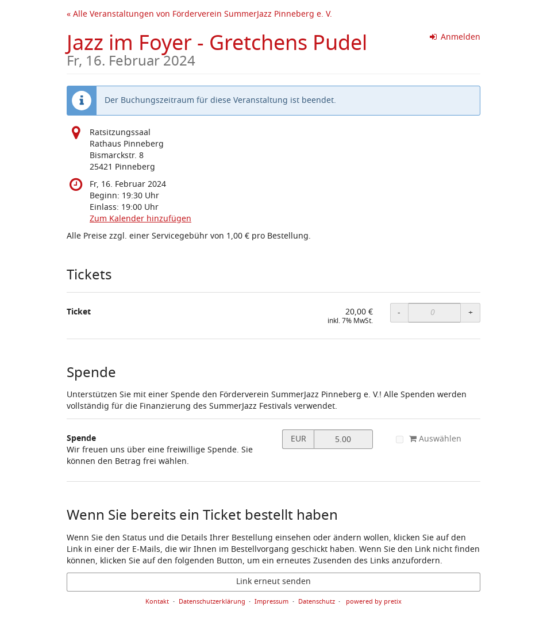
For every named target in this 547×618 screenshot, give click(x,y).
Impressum (271, 601)
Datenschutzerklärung (212, 601)
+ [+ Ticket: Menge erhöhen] (470, 312)
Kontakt (157, 601)
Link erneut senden (273, 581)
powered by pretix (374, 601)
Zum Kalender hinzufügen (140, 219)
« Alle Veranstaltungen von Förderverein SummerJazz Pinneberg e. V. (199, 14)
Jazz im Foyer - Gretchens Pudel (217, 48)
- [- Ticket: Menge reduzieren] (399, 312)
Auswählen (428, 439)
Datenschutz (316, 601)
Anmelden (455, 37)
